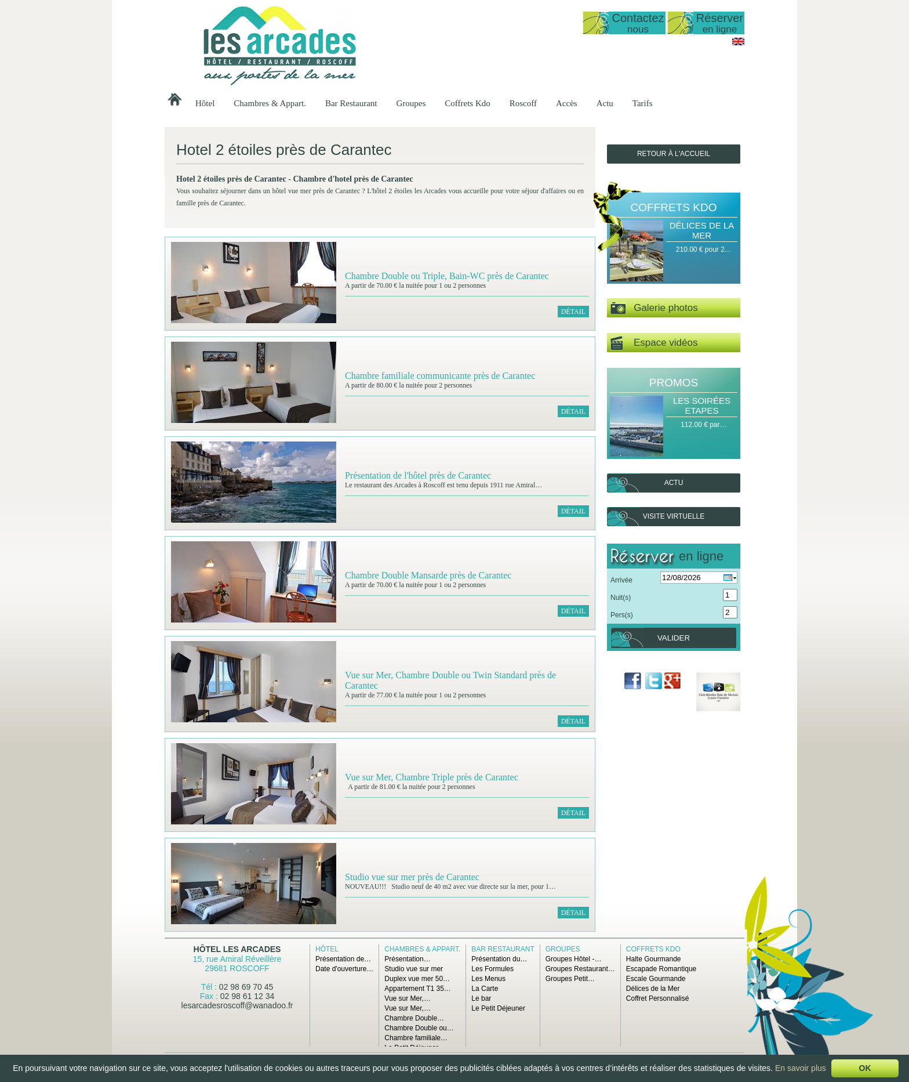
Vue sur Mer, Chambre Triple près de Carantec (431, 777)
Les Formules (492, 969)
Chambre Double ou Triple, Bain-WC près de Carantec (447, 276)
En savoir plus (800, 1068)
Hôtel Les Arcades (237, 949)
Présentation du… (499, 959)
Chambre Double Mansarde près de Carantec (428, 575)
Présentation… (407, 959)
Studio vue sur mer (413, 969)
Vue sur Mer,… (407, 998)
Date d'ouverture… (344, 969)
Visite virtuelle (673, 516)
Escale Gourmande (656, 979)
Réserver (719, 23)
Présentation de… (343, 959)
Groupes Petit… (570, 979)
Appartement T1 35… (417, 989)
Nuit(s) (620, 598)
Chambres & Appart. (270, 103)
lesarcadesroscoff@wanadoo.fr (237, 1005)
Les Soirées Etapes (701, 405)
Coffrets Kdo (467, 103)
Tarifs (642, 103)
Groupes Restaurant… (580, 969)
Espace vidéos (653, 343)
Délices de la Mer (702, 230)
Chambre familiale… (416, 1038)
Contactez (638, 23)
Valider (673, 638)
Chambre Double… (414, 1018)
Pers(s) (621, 615)
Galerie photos (654, 308)
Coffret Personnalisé (657, 998)
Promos (673, 383)
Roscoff (523, 103)
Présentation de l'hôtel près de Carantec (418, 475)
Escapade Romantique (661, 969)
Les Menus (488, 979)
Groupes (411, 103)
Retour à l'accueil (673, 154)
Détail (573, 311)
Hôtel (204, 103)
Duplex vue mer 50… (417, 979)
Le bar (481, 998)
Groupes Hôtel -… (574, 959)
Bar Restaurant (351, 103)
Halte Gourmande (653, 959)
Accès (566, 103)
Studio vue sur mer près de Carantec (412, 877)
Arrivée (621, 580)
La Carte (484, 989)
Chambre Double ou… (418, 1028)
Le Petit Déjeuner (498, 1008)
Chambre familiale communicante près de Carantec (440, 376)
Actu (605, 103)
